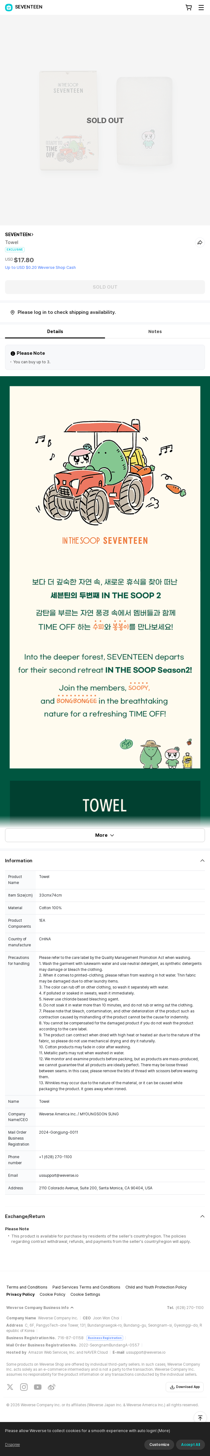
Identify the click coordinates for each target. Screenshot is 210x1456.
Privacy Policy (20, 1294)
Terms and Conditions (26, 1287)
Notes (155, 331)
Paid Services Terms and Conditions (86, 1287)
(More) (174, 1448)
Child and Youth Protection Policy (156, 1287)
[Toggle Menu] (201, 7)
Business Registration (105, 1338)
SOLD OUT (105, 287)
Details (55, 331)
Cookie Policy (52, 1294)
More (105, 835)
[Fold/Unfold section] (105, 860)
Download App (185, 1387)
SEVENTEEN (18, 234)
